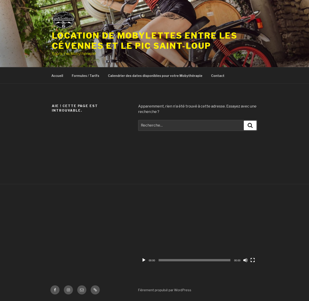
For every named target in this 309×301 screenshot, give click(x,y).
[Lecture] (144, 260)
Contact (217, 76)
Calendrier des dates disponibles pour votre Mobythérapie (155, 76)
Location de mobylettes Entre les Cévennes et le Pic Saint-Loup (144, 41)
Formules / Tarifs (85, 76)
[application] (198, 231)
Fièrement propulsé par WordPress (164, 290)
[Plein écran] (252, 260)
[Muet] (245, 260)
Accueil (57, 76)
